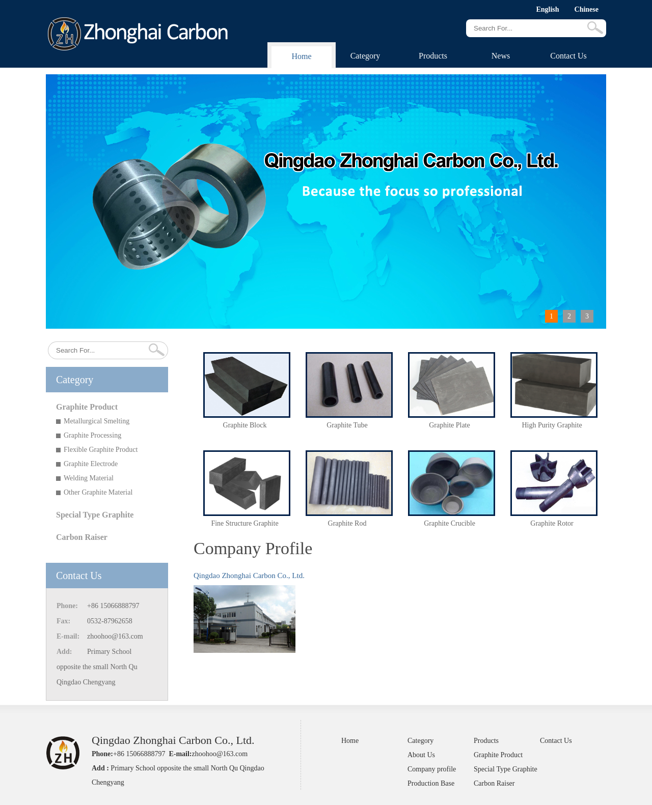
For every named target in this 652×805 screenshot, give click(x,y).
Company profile (432, 769)
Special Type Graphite (94, 514)
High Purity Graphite (552, 425)
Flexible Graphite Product (101, 449)
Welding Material (89, 478)
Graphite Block (245, 425)
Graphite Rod (347, 523)
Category (365, 55)
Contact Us (568, 55)
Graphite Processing (92, 435)
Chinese (587, 9)
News (501, 55)
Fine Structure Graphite (244, 523)
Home (301, 56)
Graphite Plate (449, 425)
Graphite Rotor (551, 523)
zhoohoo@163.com (115, 636)
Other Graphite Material (98, 492)
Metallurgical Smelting (96, 421)
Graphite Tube (347, 425)
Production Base (431, 783)
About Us (421, 755)
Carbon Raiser (81, 537)
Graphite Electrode (91, 464)
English (547, 9)
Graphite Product (87, 406)
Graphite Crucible (449, 523)
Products (433, 55)
